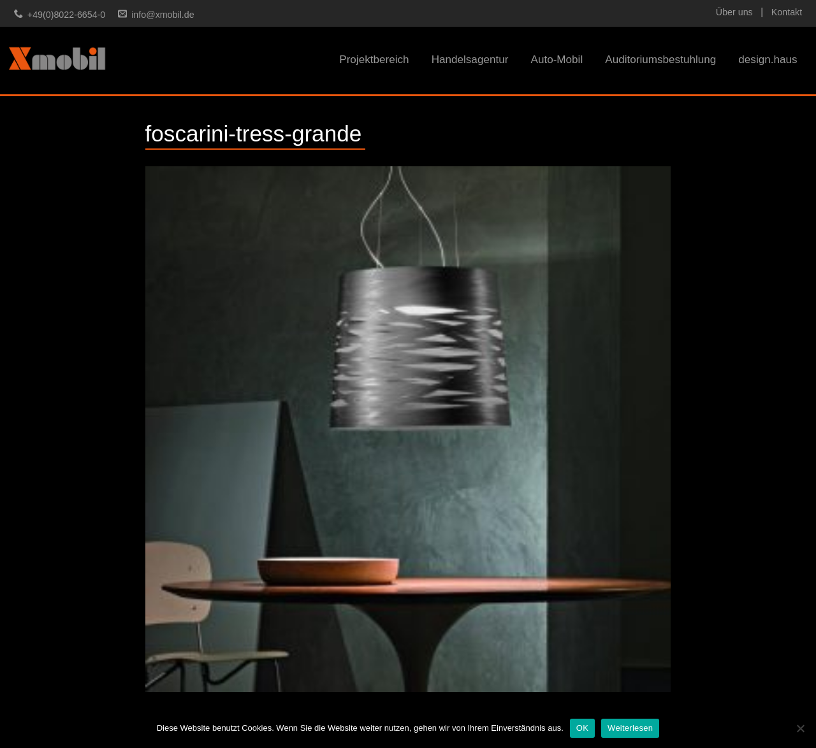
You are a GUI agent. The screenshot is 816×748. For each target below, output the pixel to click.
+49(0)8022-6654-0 (66, 15)
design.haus (767, 60)
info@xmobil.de (162, 15)
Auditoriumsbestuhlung (660, 60)
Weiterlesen (630, 728)
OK (582, 728)
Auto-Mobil (556, 60)
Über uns (734, 12)
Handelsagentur (470, 60)
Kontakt (786, 12)
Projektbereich (374, 60)
